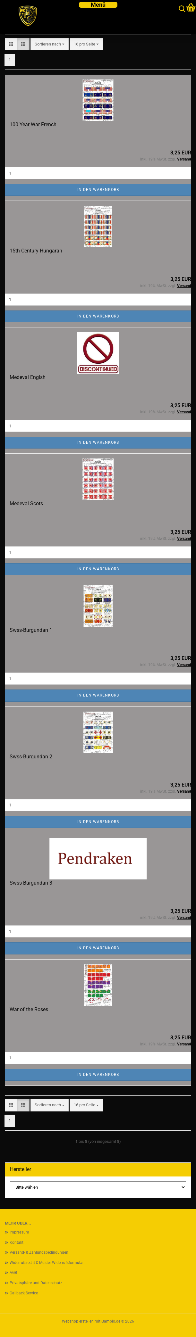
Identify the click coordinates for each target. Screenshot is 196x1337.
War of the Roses (29, 1009)
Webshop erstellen (78, 1321)
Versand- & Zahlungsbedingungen (39, 1252)
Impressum (19, 1232)
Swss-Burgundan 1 (31, 630)
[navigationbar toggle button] (98, 5)
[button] (11, 44)
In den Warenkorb (98, 189)
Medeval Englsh (28, 377)
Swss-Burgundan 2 (31, 757)
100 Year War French (33, 124)
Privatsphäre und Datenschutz (36, 1283)
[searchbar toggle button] (182, 9)
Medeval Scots (26, 503)
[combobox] (49, 44)
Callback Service (24, 1293)
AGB (13, 1272)
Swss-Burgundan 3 (31, 883)
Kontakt (16, 1242)
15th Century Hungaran (36, 251)
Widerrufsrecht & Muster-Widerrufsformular (47, 1262)
